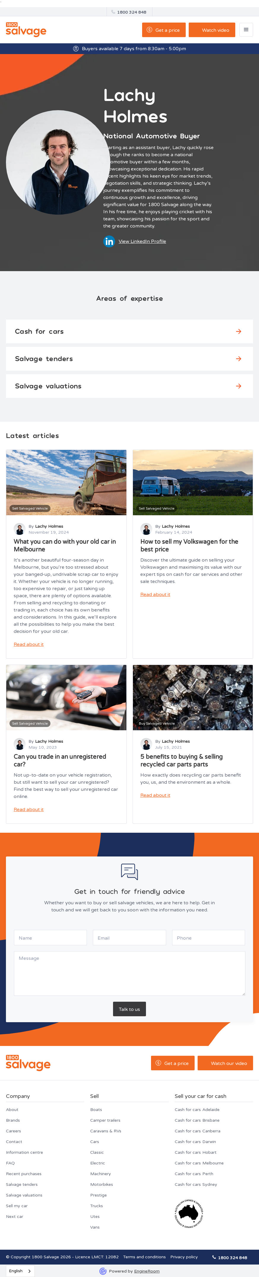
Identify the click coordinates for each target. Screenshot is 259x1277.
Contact (14, 1141)
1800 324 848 (131, 12)
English (16, 1271)
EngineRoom (147, 1271)
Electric (97, 1163)
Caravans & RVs (105, 1131)
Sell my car (17, 1205)
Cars (94, 1141)
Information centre (24, 1152)
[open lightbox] (212, 30)
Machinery (100, 1173)
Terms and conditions (144, 1256)
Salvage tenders (22, 1184)
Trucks (96, 1205)
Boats (96, 1109)
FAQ (10, 1163)
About (12, 1109)
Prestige (98, 1195)
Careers (13, 1131)
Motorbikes (101, 1184)
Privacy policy (184, 1256)
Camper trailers (105, 1120)
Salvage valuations (24, 1195)
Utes (95, 1216)
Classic (97, 1152)
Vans (95, 1227)
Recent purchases (24, 1173)
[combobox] (20, 1271)
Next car (14, 1216)
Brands (13, 1120)
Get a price (167, 30)
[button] (246, 30)
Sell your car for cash (200, 1096)
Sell (94, 1096)
